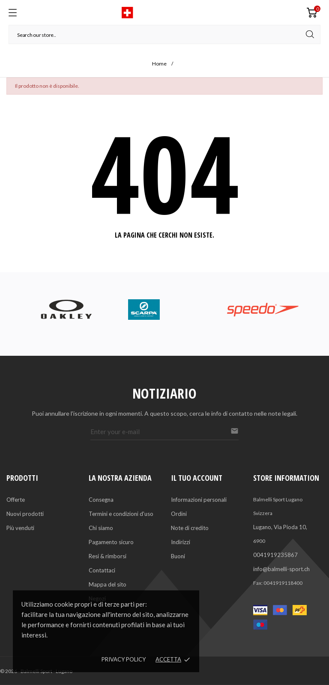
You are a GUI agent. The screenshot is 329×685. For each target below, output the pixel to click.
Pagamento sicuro (111, 542)
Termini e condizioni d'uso (121, 513)
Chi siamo (101, 527)
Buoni (178, 556)
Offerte (15, 499)
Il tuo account (196, 478)
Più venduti (20, 527)
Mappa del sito (107, 584)
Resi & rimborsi (107, 556)
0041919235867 (275, 554)
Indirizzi (180, 542)
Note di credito (190, 527)
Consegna (101, 499)
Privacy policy (124, 659)
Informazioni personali (199, 499)
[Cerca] (164, 34)
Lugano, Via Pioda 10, (280, 527)
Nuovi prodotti (25, 513)
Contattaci (102, 570)
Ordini (179, 513)
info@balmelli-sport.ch (281, 569)
